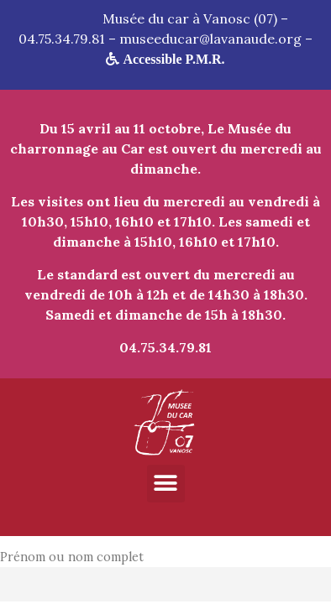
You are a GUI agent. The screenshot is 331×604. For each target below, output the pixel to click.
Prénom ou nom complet (72, 557)
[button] (166, 483)
